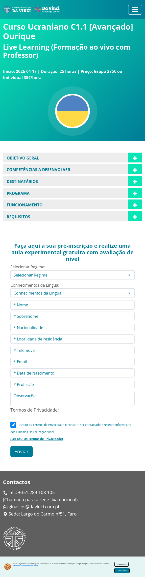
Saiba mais (121, 564)
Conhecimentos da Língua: (34, 285)
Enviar (21, 451)
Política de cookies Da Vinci (25, 566)
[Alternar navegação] (135, 10)
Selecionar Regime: (27, 267)
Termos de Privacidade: (34, 410)
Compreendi (122, 570)
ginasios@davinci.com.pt (34, 507)
